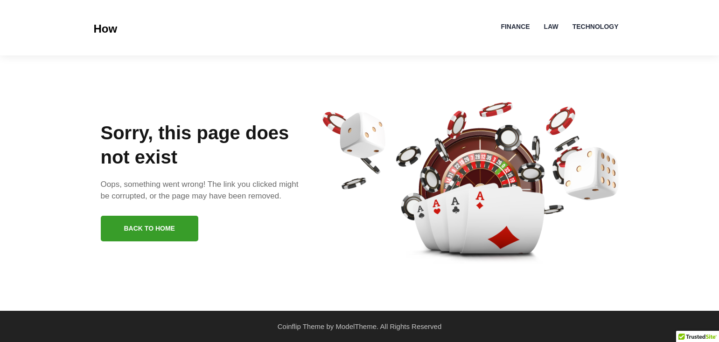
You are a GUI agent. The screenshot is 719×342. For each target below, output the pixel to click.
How (106, 28)
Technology (595, 26)
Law (551, 26)
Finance (515, 26)
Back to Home (149, 228)
